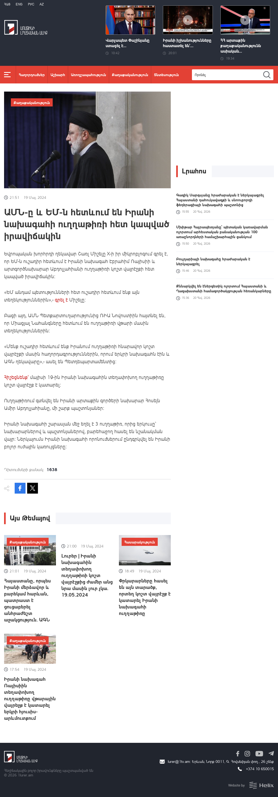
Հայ (7, 4)
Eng (19, 4)
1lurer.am (25, 775)
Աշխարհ (57, 74)
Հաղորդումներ (32, 74)
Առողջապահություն (88, 74)
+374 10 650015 (260, 768)
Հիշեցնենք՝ (16, 377)
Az (42, 4)
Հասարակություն (139, 541)
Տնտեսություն (166, 74)
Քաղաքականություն (130, 74)
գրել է (60, 300)
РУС (31, 4)
